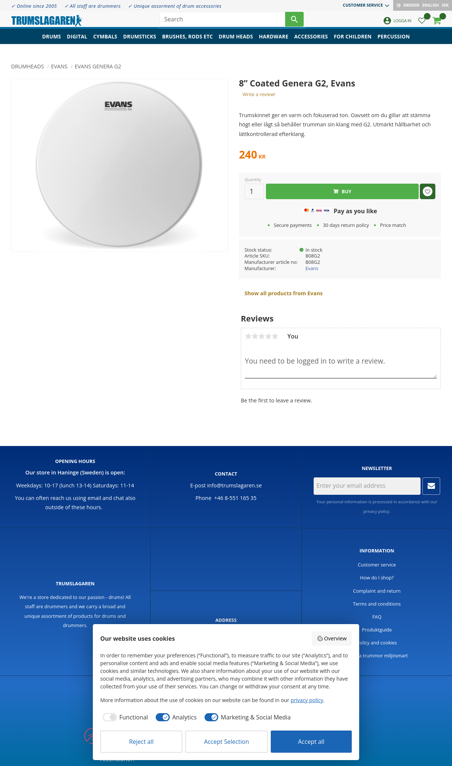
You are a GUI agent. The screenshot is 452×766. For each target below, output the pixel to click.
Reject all (141, 742)
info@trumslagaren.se (234, 485)
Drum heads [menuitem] (236, 42)
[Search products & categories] (222, 22)
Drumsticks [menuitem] (139, 42)
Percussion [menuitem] (394, 42)
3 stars (261, 336)
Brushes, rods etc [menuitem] (187, 42)
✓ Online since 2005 (34, 6)
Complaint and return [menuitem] (377, 591)
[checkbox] (124, 717)
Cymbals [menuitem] (105, 42)
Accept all (311, 742)
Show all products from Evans (283, 293)
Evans (312, 268)
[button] (422, 24)
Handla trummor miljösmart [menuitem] (377, 655)
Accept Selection (226, 742)
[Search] (294, 22)
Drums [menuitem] (51, 42)
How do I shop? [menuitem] (377, 577)
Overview (332, 638)
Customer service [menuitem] (363, 5)
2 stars (255, 336)
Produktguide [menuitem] (377, 629)
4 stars (268, 336)
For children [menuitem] (352, 42)
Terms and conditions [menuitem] (377, 603)
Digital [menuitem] (77, 42)
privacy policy (376, 511)
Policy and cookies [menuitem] (377, 642)
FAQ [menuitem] (377, 616)
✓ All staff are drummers (92, 6)
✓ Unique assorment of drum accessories (174, 6)
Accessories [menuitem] (311, 42)
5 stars (274, 336)
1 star (248, 336)
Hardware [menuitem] (274, 42)
